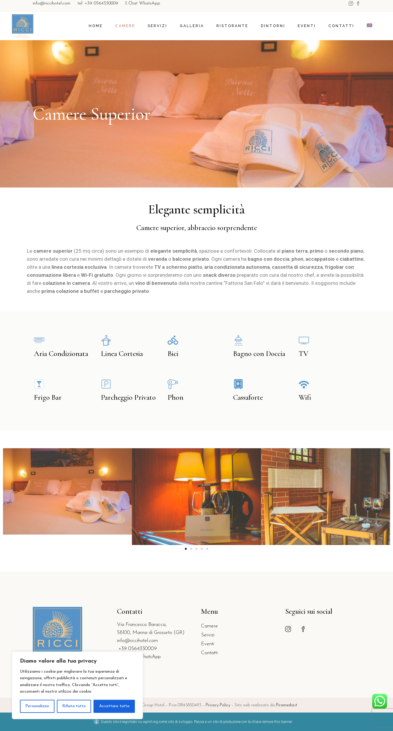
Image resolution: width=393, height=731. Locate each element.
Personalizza (37, 706)
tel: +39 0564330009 (97, 3)
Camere (209, 626)
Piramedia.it (286, 705)
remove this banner (277, 722)
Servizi (207, 635)
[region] (77, 685)
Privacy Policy (218, 705)
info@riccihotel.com (51, 3)
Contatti (209, 652)
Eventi (207, 643)
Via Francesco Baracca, (141, 624)
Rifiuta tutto (74, 706)
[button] (186, 549)
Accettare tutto (114, 706)
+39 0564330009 (137, 648)
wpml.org (150, 722)
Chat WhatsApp (142, 3)
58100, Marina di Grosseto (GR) (151, 632)
